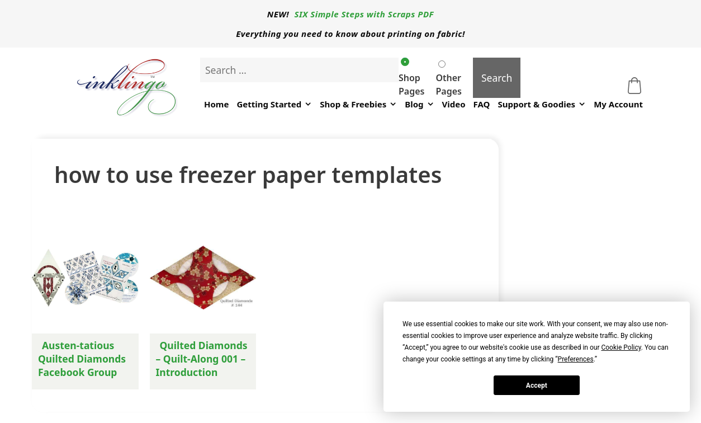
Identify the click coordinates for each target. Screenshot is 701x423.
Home (216, 104)
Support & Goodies (542, 104)
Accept (536, 385)
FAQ (481, 104)
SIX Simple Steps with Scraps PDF (364, 14)
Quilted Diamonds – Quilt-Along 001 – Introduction (202, 359)
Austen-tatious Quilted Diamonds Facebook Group (82, 359)
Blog (419, 104)
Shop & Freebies (358, 104)
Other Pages (448, 78)
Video (454, 104)
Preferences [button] (576, 359)
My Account (618, 104)
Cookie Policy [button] (621, 347)
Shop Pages (411, 77)
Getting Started (274, 104)
